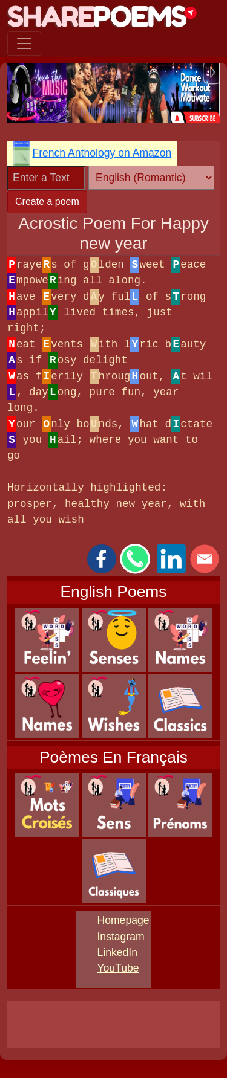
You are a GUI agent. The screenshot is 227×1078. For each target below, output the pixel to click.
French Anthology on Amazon (101, 153)
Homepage (123, 920)
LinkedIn (117, 952)
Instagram (120, 937)
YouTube (118, 968)
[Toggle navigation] (24, 43)
